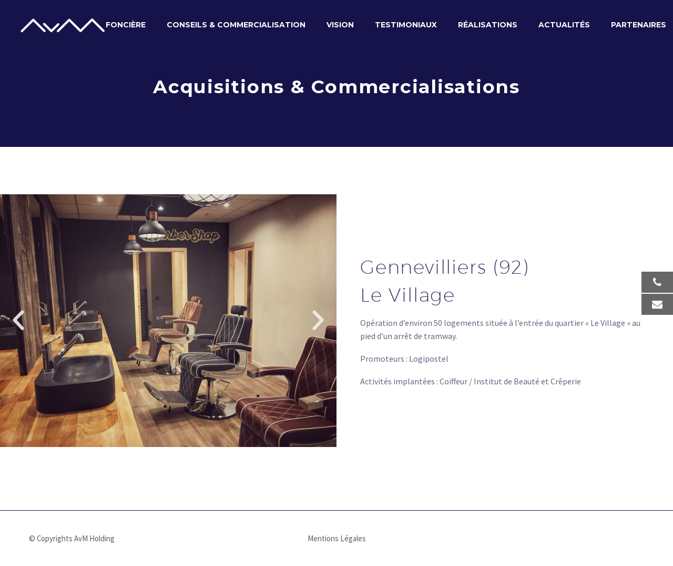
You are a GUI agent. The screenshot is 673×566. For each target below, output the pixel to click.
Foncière (126, 24)
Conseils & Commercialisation (236, 24)
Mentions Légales (337, 539)
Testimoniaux (406, 24)
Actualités (564, 24)
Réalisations (487, 24)
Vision (340, 24)
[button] (18, 320)
